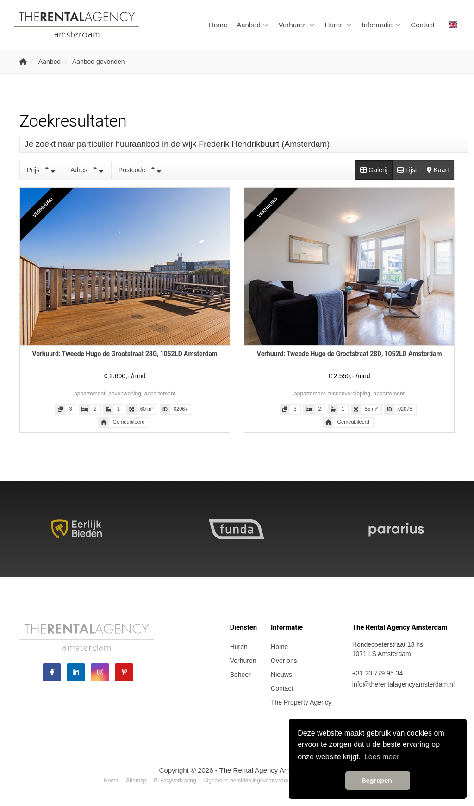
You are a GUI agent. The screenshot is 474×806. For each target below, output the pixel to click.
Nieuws (281, 674)
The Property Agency (301, 702)
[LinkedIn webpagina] (76, 672)
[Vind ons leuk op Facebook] (52, 672)
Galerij (373, 170)
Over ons (284, 660)
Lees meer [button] (381, 757)
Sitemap (136, 780)
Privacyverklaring (175, 780)
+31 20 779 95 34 (377, 673)
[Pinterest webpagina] (124, 672)
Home (218, 25)
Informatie (382, 25)
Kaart (438, 170)
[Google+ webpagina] (100, 672)
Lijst (407, 170)
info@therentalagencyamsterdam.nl (403, 684)
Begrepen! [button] (377, 780)
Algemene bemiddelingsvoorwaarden (249, 780)
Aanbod (253, 25)
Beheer (240, 674)
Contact (423, 25)
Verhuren (297, 25)
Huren (339, 25)
